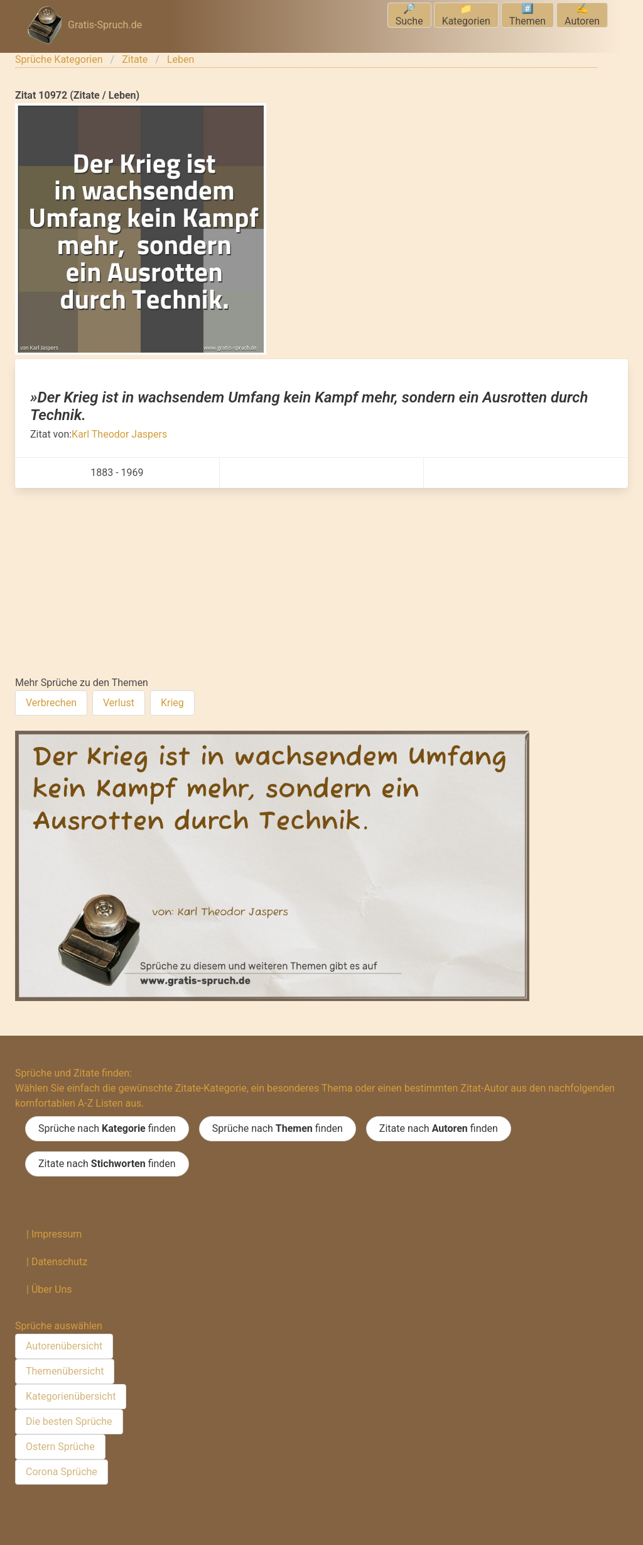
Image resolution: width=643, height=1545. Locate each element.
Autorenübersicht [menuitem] (64, 1346)
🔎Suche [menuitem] (409, 15)
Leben (180, 59)
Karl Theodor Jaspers (119, 434)
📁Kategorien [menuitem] (466, 15)
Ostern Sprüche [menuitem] (60, 1447)
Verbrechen (51, 703)
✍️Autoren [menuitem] (582, 15)
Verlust (118, 703)
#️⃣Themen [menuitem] (527, 15)
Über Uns (51, 1289)
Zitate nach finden (438, 1128)
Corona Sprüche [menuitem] (61, 1472)
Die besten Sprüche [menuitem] (69, 1421)
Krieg (172, 703)
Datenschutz (59, 1262)
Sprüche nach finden (107, 1128)
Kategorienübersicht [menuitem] (71, 1396)
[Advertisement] (321, 582)
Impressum (56, 1234)
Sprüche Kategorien (59, 59)
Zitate (135, 59)
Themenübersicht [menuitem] (65, 1371)
